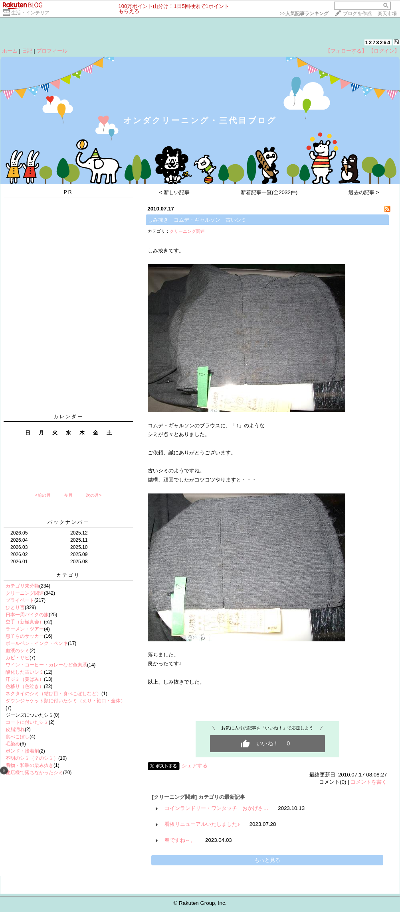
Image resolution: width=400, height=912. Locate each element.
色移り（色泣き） (25, 686)
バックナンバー (68, 522)
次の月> (93, 495)
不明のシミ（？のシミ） (32, 758)
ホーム (10, 51)
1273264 (378, 42)
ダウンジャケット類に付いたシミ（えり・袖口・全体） (65, 701)
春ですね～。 (180, 840)
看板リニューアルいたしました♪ (202, 824)
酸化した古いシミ (25, 672)
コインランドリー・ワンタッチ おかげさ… (216, 808)
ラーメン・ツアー (25, 629)
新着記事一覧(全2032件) (269, 192)
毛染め (13, 744)
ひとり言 (15, 607)
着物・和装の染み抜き (29, 765)
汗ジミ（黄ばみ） (25, 679)
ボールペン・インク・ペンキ (37, 643)
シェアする (195, 766)
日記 (27, 51)
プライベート (20, 600)
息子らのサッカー (25, 636)
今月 (68, 495)
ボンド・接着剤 (22, 751)
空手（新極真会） (25, 622)
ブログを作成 (357, 13)
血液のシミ (18, 650)
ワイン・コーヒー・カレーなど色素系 (46, 665)
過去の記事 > (364, 192)
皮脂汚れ (15, 729)
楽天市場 (387, 13)
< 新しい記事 (174, 192)
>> (304, 13)
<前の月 (42, 495)
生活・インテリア (30, 13)
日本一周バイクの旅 (27, 614)
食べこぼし (18, 736)
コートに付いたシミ (27, 722)
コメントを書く (368, 782)
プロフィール (51, 51)
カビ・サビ (18, 657)
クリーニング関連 (25, 593)
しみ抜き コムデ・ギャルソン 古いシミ (197, 220)
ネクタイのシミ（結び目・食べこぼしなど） (53, 693)
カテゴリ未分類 (22, 586)
